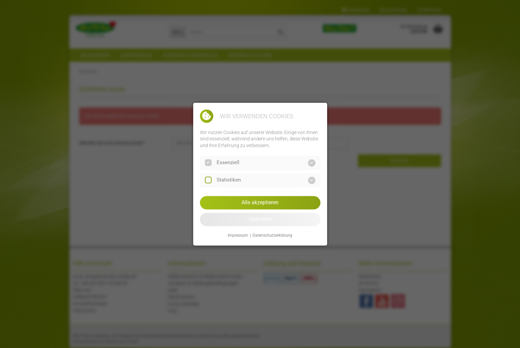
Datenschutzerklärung (272, 235)
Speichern (260, 219)
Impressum (238, 235)
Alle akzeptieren (260, 202)
